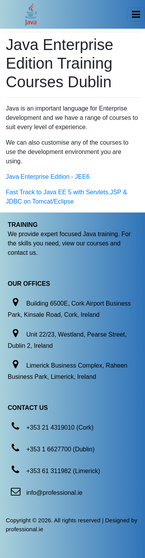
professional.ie (24, 529)
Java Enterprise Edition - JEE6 (48, 176)
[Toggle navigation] (136, 14)
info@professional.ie (54, 492)
